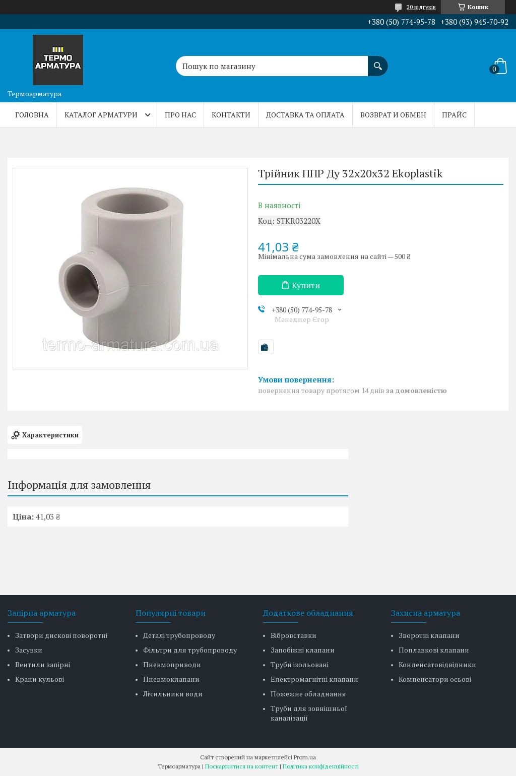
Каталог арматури (101, 114)
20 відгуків (421, 7)
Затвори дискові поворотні (61, 635)
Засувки (28, 650)
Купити (306, 285)
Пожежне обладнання (308, 693)
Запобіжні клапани (303, 650)
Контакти (231, 114)
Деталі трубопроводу (179, 635)
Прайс (454, 114)
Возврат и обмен (393, 114)
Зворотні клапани (429, 635)
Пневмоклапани (171, 679)
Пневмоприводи (172, 664)
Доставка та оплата (305, 114)
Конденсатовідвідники (437, 664)
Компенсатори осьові (435, 679)
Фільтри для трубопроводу (190, 650)
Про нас (180, 114)
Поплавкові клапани (434, 650)
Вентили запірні (42, 664)
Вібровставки (293, 635)
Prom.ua (305, 757)
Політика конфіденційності (321, 766)
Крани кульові (39, 679)
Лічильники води (173, 693)
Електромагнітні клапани (314, 679)
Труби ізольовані (300, 664)
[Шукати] (378, 61)
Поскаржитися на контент (241, 766)
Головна (32, 114)
